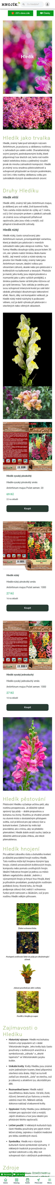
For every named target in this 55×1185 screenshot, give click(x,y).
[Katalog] (16, 1181)
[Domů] (5, 1181)
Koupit (27, 508)
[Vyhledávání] (34, 4)
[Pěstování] (38, 1181)
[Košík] (27, 1181)
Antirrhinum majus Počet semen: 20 (27, 461)
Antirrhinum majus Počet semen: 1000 (27, 560)
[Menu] (49, 1181)
